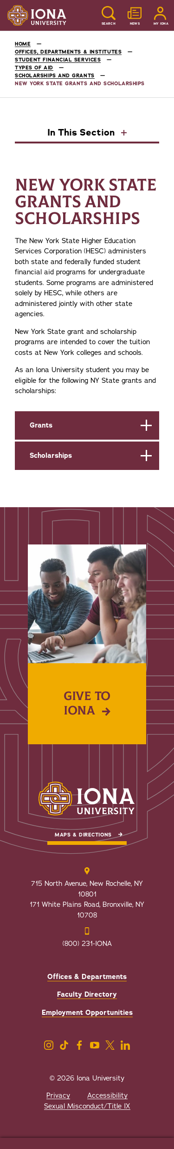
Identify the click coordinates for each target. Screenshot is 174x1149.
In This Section (82, 133)
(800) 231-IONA (87, 943)
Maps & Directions (83, 834)
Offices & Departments (87, 976)
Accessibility (107, 1095)
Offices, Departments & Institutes (68, 51)
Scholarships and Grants (55, 75)
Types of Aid (34, 67)
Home (23, 44)
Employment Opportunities (87, 1012)
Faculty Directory (87, 994)
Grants (41, 425)
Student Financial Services (58, 59)
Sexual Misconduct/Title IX (87, 1106)
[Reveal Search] (109, 15)
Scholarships (51, 455)
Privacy (58, 1095)
